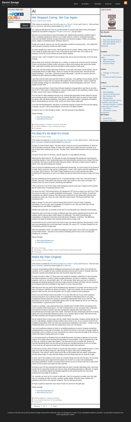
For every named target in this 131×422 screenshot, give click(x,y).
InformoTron (107, 118)
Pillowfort (84, 24)
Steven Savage (10, 2)
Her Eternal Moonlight (111, 86)
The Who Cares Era (63, 31)
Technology (63, 124)
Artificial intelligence (41, 126)
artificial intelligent (48, 250)
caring (50, 126)
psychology (61, 126)
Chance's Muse (108, 63)
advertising (37, 250)
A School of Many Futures (112, 77)
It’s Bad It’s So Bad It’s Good (50, 133)
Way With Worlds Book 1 (112, 40)
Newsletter (97, 4)
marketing (71, 250)
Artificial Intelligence (40, 124)
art (37, 400)
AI (34, 126)
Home (76, 4)
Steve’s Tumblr (73, 24)
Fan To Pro (107, 108)
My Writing (87, 4)
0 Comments (38, 128)
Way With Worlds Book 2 (112, 42)
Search (10, 22)
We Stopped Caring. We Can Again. (55, 17)
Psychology (56, 124)
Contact (117, 4)
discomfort (47, 400)
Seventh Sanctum (109, 120)
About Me (108, 4)
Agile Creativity (108, 59)
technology (78, 250)
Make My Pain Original (46, 256)
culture (56, 250)
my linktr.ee (66, 26)
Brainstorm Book (109, 61)
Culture (36, 248)
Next (56, 406)
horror (52, 400)
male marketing (63, 250)
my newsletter (38, 26)
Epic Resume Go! (109, 96)
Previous (36, 406)
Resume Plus (108, 98)
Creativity (49, 124)
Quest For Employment (111, 94)
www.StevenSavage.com (58, 24)
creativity (55, 126)
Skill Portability (108, 92)
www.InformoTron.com (44, 119)
